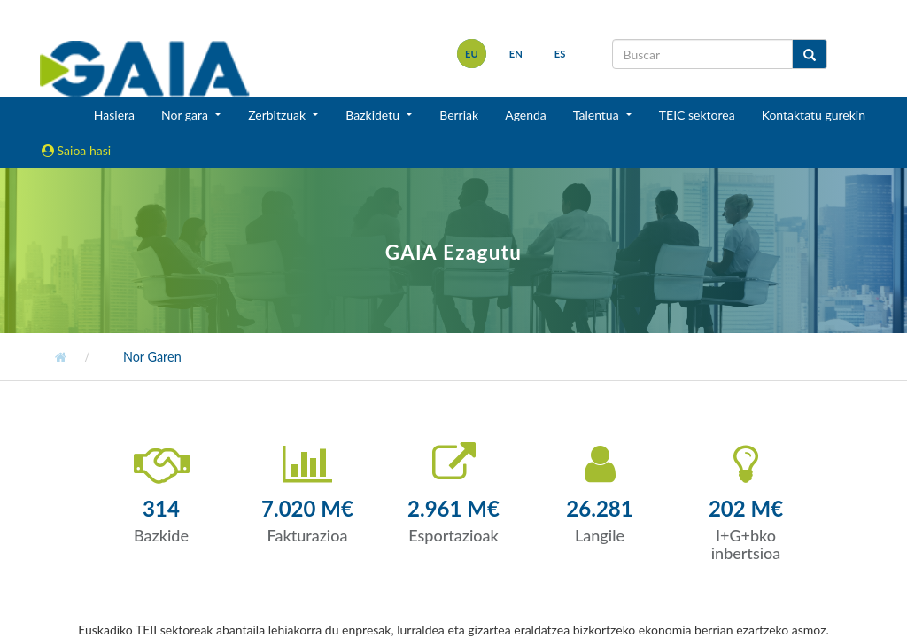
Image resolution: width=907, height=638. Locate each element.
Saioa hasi (76, 150)
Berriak (458, 114)
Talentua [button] (597, 114)
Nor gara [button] (186, 114)
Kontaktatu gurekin (813, 114)
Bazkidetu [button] (373, 114)
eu (471, 53)
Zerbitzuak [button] (278, 114)
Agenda (526, 114)
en (516, 53)
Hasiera (114, 114)
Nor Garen (151, 356)
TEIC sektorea (697, 114)
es (560, 53)
